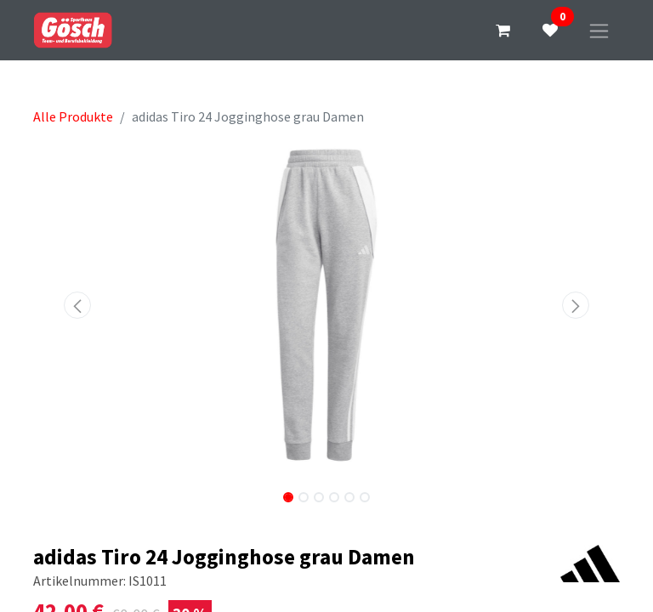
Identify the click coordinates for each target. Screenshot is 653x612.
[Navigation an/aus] (599, 30)
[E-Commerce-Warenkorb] (502, 30)
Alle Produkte (73, 116)
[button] (77, 305)
